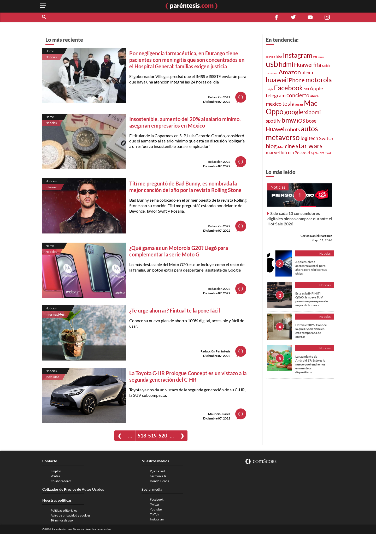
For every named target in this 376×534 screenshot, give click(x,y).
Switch (326, 138)
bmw (288, 120)
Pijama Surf (157, 471)
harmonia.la (158, 476)
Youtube (156, 509)
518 (142, 436)
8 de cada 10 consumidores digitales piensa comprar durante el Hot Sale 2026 (299, 218)
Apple (316, 88)
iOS (301, 120)
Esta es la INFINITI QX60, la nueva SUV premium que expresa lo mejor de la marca (311, 299)
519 (152, 436)
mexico (273, 103)
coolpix (269, 89)
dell (306, 89)
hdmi (286, 64)
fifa (317, 64)
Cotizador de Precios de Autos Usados (73, 489)
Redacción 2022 (219, 97)
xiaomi (312, 112)
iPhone (296, 79)
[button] (44, 17)
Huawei (303, 64)
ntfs (315, 56)
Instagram (297, 55)
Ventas (55, 476)
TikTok (154, 514)
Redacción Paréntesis (215, 351)
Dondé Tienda (159, 481)
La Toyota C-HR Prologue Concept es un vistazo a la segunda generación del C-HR (187, 376)
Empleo (56, 471)
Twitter (155, 504)
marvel (273, 152)
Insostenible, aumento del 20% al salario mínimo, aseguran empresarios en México (185, 122)
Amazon (290, 72)
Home (49, 51)
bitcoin (287, 152)
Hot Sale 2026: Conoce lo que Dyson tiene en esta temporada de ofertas (311, 331)
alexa (307, 72)
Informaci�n (54, 314)
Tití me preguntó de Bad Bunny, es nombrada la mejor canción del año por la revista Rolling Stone (185, 186)
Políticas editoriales (64, 510)
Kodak (326, 65)
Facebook (288, 87)
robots (292, 129)
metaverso (283, 137)
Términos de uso (62, 520)
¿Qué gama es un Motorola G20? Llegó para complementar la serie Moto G (178, 251)
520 (162, 436)
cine (290, 146)
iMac (280, 147)
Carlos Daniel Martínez (316, 236)
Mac (311, 103)
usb (272, 63)
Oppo (275, 111)
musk (328, 153)
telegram (276, 95)
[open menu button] (42, 6)
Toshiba (270, 56)
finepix (321, 57)
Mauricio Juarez (219, 414)
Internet (51, 187)
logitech (309, 138)
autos (309, 128)
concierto (297, 95)
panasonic (272, 73)
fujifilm (315, 153)
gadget (299, 104)
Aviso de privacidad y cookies (70, 515)
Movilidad (52, 377)
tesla (288, 103)
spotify (273, 121)
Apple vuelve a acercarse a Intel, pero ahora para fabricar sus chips (311, 267)
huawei (276, 79)
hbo (279, 56)
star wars (309, 145)
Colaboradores (61, 481)
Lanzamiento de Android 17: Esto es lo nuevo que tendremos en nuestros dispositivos (310, 364)
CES (322, 153)
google (293, 112)
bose (311, 121)
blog (271, 145)
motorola (319, 79)
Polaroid (302, 152)
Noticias (51, 57)
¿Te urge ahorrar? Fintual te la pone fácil (174, 310)
